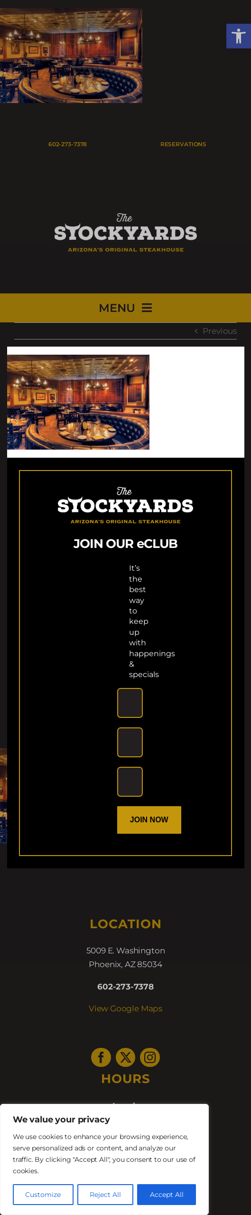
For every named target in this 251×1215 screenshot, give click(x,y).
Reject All (105, 1194)
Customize (43, 1194)
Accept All (167, 1194)
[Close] (228, 361)
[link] (78, 361)
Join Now (149, 820)
